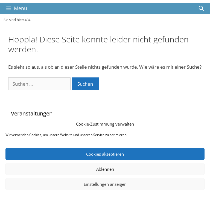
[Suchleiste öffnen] (201, 8)
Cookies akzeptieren (105, 154)
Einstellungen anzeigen (105, 184)
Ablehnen (105, 169)
